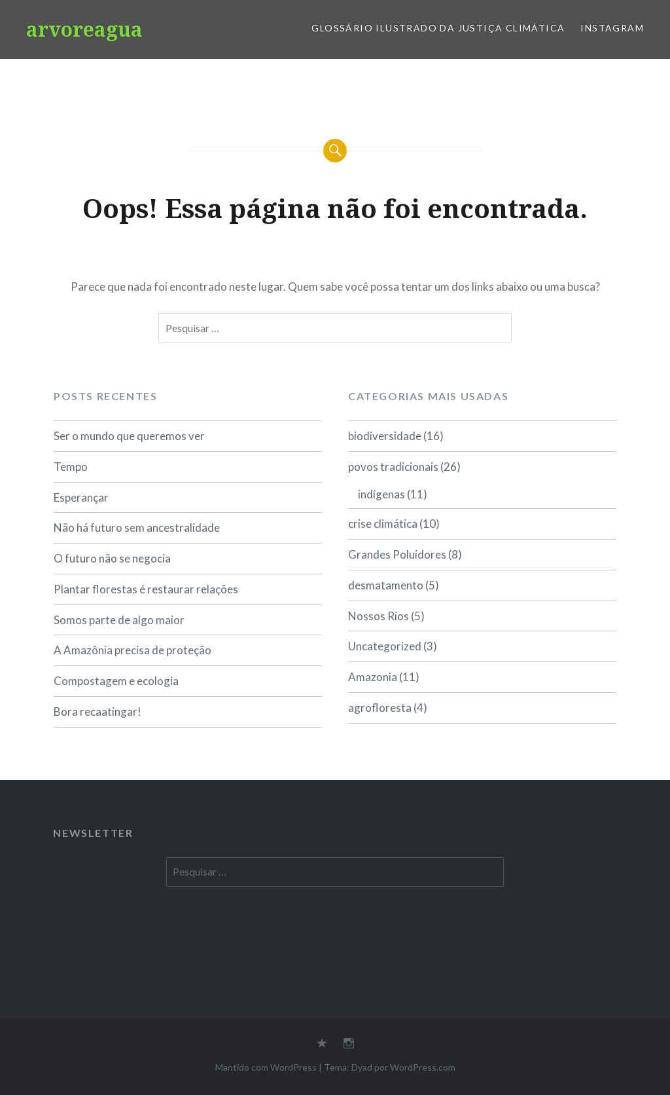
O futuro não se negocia (112, 558)
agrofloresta (380, 708)
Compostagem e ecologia (116, 681)
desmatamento (385, 585)
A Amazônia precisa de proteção (132, 650)
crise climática (382, 523)
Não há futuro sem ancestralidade (137, 527)
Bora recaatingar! (97, 711)
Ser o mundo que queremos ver (129, 436)
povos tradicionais (393, 466)
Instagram (612, 27)
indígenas (381, 494)
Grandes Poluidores (397, 554)
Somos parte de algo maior (119, 620)
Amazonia (372, 677)
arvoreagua (84, 29)
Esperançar (81, 497)
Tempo (71, 466)
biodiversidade (384, 436)
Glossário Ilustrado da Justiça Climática (438, 27)
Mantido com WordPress (266, 1067)
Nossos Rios (378, 616)
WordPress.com (422, 1067)
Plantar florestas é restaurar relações (146, 589)
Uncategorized (384, 646)
